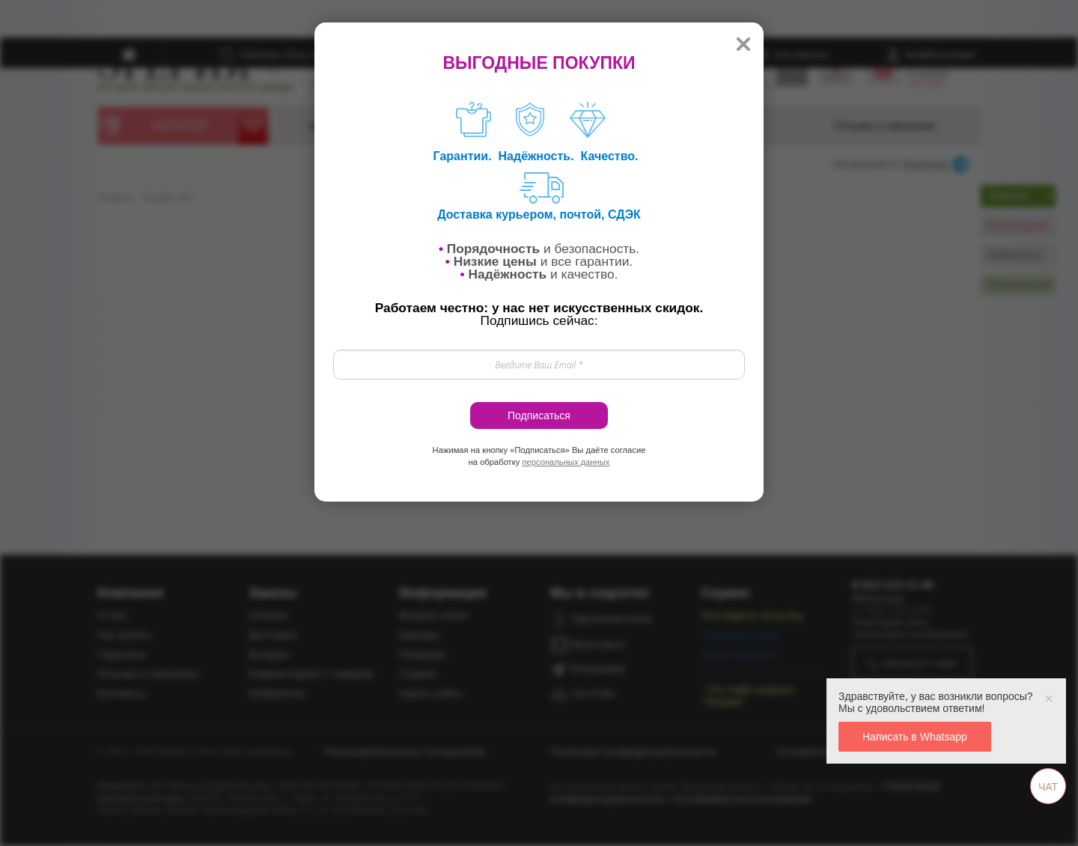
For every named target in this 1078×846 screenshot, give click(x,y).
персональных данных (565, 461)
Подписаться (539, 416)
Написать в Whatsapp (914, 737)
